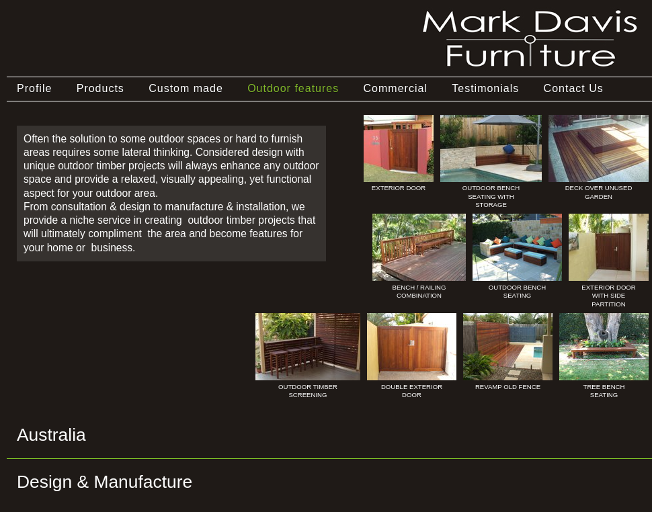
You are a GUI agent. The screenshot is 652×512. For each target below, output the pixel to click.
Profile (34, 88)
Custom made (186, 88)
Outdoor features (293, 88)
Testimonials (485, 88)
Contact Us (574, 88)
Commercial (395, 88)
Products (100, 88)
